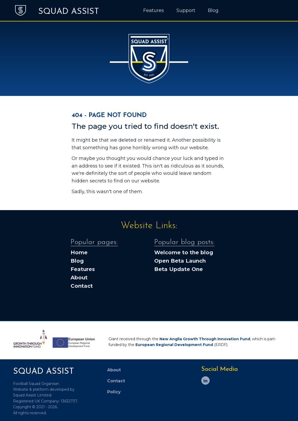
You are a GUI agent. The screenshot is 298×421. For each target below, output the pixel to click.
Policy (114, 391)
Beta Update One (178, 269)
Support (185, 10)
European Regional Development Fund (174, 344)
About (79, 277)
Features (153, 10)
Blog (213, 10)
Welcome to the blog (183, 252)
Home (79, 252)
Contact (82, 286)
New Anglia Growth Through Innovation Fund (204, 339)
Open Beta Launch (180, 261)
